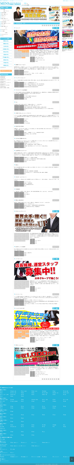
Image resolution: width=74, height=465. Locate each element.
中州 (33, 406)
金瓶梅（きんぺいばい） (21, 64)
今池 (44, 426)
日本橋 (13, 399)
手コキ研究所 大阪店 (5, 87)
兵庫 (65, 401)
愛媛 (23, 435)
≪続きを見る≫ (41, 55)
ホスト (3, 35)
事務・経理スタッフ (5, 18)
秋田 (44, 414)
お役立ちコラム (67, 456)
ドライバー (3, 17)
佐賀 (65, 406)
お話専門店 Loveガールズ (21, 150)
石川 (12, 418)
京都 (33, 401)
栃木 (12, 396)
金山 (33, 426)
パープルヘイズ (19, 258)
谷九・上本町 (45, 399)
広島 (33, 431)
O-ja (16, 102)
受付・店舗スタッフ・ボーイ (6, 23)
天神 (23, 406)
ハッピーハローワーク (4, 460)
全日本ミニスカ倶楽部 (20, 246)
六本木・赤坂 (14, 392)
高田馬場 (44, 391)
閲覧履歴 (71, 459)
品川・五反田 (24, 391)
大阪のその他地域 (14, 401)
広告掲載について (25, 456)
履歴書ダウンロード (15, 456)
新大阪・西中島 (35, 399)
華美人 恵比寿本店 (20, 200)
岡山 (23, 431)
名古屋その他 (14, 426)
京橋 (54, 399)
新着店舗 (2, 456)
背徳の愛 (3, 77)
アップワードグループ (20, 77)
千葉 (23, 394)
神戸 (23, 401)
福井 (23, 418)
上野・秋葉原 (45, 392)
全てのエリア (4, 67)
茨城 (54, 394)
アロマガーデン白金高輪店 (21, 90)
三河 (23, 426)
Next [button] (46, 13)
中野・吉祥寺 (66, 392)
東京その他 (13, 394)
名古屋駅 (2, 426)
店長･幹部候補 (4, 12)
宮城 (23, 414)
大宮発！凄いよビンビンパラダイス (23, 113)
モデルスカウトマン (5, 34)
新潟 (23, 421)
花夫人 (17, 164)
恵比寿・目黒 (14, 391)
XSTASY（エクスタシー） (21, 177)
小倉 (44, 406)
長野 (12, 421)
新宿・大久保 (35, 391)
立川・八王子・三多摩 (4, 394)
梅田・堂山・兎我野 (4, 399)
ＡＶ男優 (3, 31)
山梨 (2, 421)
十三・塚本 (66, 399)
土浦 (65, 394)
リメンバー (18, 27)
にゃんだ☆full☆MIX (20, 308)
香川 (12, 435)
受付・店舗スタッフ (5, 14)
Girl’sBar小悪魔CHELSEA (21, 138)
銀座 (33, 392)
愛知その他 (3, 428)
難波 (23, 399)
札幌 (12, 411)
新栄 (65, 426)
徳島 (2, 435)
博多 (12, 406)
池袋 (54, 391)
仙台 (33, 414)
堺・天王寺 (3, 401)
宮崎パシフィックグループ (6, 79)
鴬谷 (2, 392)
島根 (12, 431)
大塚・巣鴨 (66, 391)
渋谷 (2, 391)
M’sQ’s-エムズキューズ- (21, 211)
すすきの (2, 411)
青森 (2, 414)
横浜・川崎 (45, 394)
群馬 (23, 396)
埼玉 (33, 394)
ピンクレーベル (19, 294)
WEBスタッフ (4, 15)
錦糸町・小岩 (56, 392)
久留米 (55, 406)
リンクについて (56, 456)
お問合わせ (45, 456)
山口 (44, 431)
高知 (33, 435)
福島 (65, 414)
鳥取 (2, 431)
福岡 (2, 406)
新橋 (23, 392)
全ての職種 (3, 9)
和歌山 (55, 401)
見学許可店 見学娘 (20, 126)
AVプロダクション (4, 29)
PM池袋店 (18, 189)
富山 (2, 418)
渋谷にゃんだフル (19, 345)
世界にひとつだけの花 (5, 85)
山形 (54, 414)
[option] (30, 14)
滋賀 (44, 401)
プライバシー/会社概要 (36, 456)
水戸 (2, 396)
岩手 (12, 414)
